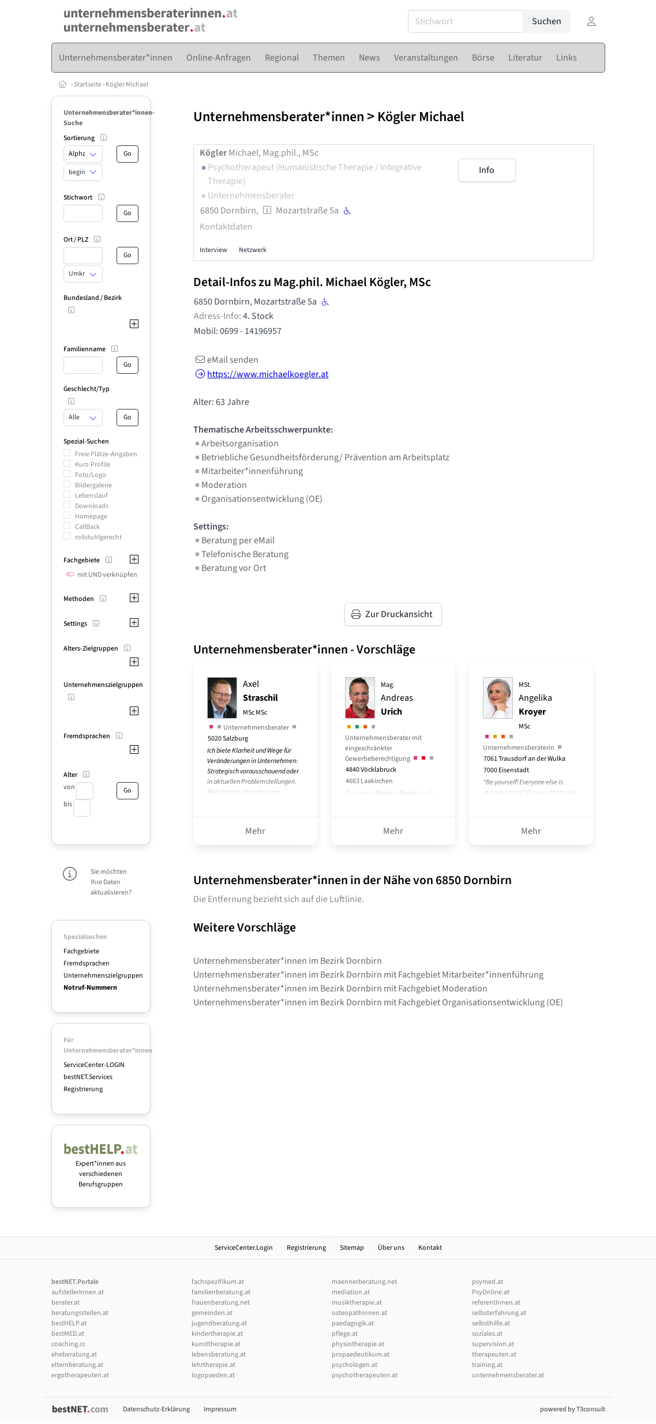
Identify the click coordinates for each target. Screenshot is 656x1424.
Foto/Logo (90, 475)
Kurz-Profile (92, 464)
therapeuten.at (494, 1354)
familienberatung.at (221, 1292)
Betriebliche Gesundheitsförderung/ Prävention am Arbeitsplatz (321, 457)
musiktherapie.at (357, 1302)
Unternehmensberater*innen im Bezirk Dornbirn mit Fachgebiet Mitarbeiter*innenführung (368, 974)
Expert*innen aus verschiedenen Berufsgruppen (101, 1168)
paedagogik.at (353, 1323)
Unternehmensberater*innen (278, 117)
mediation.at (351, 1292)
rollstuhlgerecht (98, 537)
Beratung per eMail (234, 540)
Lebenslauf (91, 496)
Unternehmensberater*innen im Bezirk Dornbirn (287, 961)
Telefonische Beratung (240, 554)
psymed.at (487, 1282)
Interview (213, 250)
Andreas (397, 699)
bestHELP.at (69, 1323)
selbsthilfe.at (491, 1323)
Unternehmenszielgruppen (103, 975)
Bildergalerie (93, 485)
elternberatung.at (77, 1365)
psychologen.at (354, 1365)
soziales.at (487, 1334)
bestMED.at (67, 1334)
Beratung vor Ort (229, 568)
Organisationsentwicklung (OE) (258, 499)
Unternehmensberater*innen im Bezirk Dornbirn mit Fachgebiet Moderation (340, 988)
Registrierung (83, 1089)
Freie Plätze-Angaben (106, 454)
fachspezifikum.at (218, 1282)
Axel (260, 697)
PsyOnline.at (490, 1292)
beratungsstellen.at (79, 1313)
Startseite (88, 84)
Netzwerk (253, 250)
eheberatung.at (74, 1354)
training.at (487, 1365)
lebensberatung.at (219, 1354)
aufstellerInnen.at (77, 1292)
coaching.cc (68, 1344)
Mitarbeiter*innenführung (248, 471)
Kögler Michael (127, 84)
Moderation (220, 485)
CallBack (87, 527)
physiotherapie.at (358, 1344)
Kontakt (430, 1248)
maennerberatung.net (364, 1282)
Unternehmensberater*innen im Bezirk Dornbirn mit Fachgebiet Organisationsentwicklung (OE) (378, 1002)
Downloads (91, 506)
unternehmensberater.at (508, 1375)
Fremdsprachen (86, 963)
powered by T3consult (572, 1409)
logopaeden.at (213, 1375)
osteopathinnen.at (359, 1313)
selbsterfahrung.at (499, 1313)
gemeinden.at (212, 1313)
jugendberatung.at (219, 1323)
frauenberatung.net (221, 1302)
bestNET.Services (88, 1077)
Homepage (91, 516)
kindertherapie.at (217, 1334)
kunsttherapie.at (216, 1344)
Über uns (391, 1248)
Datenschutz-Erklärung (156, 1409)
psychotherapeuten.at (365, 1375)
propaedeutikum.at (360, 1354)
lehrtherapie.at (213, 1365)
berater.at (65, 1302)
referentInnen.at (496, 1302)
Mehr (255, 831)
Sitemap (352, 1248)
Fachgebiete (81, 951)
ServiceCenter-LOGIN (94, 1065)
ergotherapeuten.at (80, 1375)
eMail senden (225, 360)
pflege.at (345, 1334)
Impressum (220, 1409)
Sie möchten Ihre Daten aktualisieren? (111, 882)
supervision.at (493, 1344)
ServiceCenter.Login (244, 1248)
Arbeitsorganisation (236, 443)
